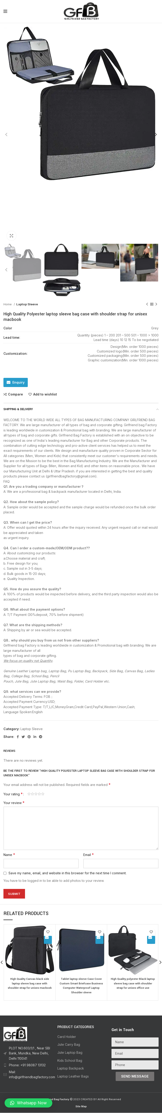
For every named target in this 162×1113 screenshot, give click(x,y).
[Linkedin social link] (35, 737)
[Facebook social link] (17, 737)
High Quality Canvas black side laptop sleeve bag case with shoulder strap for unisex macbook (29, 985)
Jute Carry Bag (68, 1045)
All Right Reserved (109, 1099)
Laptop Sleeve (27, 304)
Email (88, 854)
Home (8, 304)
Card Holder (66, 1037)
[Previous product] (147, 304)
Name (9, 854)
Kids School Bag (69, 1061)
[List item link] (26, 1053)
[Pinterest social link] (29, 737)
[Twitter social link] (23, 737)
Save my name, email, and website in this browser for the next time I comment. (67, 873)
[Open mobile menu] (5, 11)
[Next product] (156, 304)
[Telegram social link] (41, 737)
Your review (14, 802)
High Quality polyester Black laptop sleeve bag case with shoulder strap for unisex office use (133, 985)
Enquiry (18, 382)
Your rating (13, 794)
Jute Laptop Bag (69, 1053)
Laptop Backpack (70, 1068)
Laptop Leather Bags (73, 1076)
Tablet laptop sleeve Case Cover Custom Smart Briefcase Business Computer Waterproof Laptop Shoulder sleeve (81, 985)
